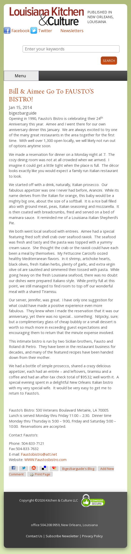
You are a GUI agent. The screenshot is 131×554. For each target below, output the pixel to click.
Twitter (45, 30)
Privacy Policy (92, 536)
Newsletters (72, 30)
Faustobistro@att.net (39, 454)
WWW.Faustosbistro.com (45, 459)
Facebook (20, 30)
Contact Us (34, 536)
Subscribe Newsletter (62, 536)
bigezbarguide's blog (78, 469)
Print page (40, 474)
